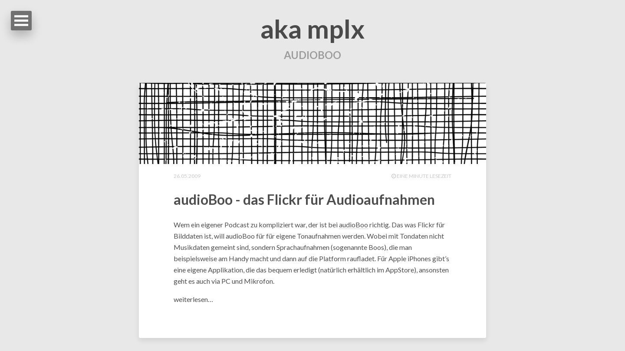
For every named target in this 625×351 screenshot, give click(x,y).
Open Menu (21, 20)
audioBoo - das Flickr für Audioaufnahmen (304, 199)
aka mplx (312, 28)
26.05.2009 (187, 176)
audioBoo (353, 224)
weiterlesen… (193, 299)
